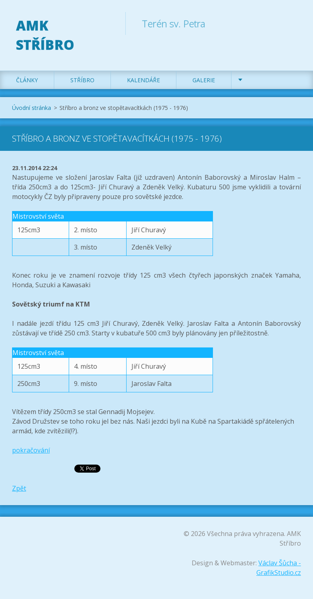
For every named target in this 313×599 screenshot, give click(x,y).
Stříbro (82, 80)
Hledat (292, 23)
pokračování (31, 450)
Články (27, 80)
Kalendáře (143, 80)
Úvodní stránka (31, 108)
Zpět (19, 488)
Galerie (203, 80)
